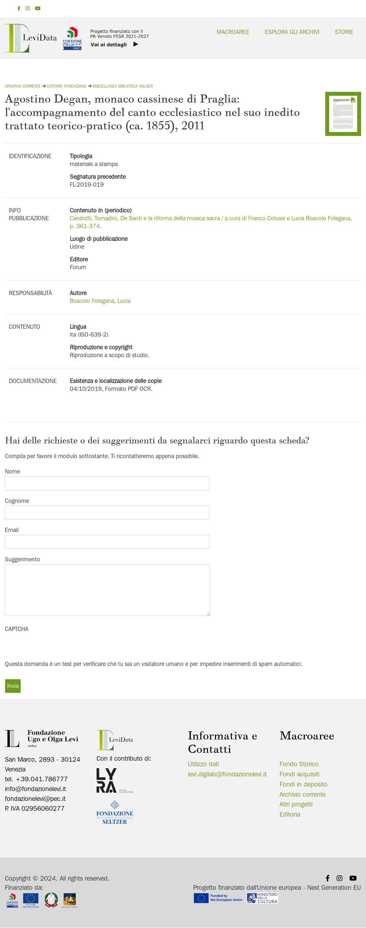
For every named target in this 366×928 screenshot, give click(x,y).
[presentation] (54, 646)
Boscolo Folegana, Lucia (100, 300)
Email (12, 529)
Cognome (17, 500)
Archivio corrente (23, 86)
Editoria (290, 814)
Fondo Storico (299, 764)
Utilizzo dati (203, 764)
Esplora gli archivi (292, 31)
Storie (344, 31)
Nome (12, 471)
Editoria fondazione (66, 86)
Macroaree (233, 31)
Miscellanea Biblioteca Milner (123, 86)
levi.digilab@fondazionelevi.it (227, 774)
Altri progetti (296, 804)
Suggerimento (22, 559)
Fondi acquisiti (299, 774)
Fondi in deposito (304, 784)
